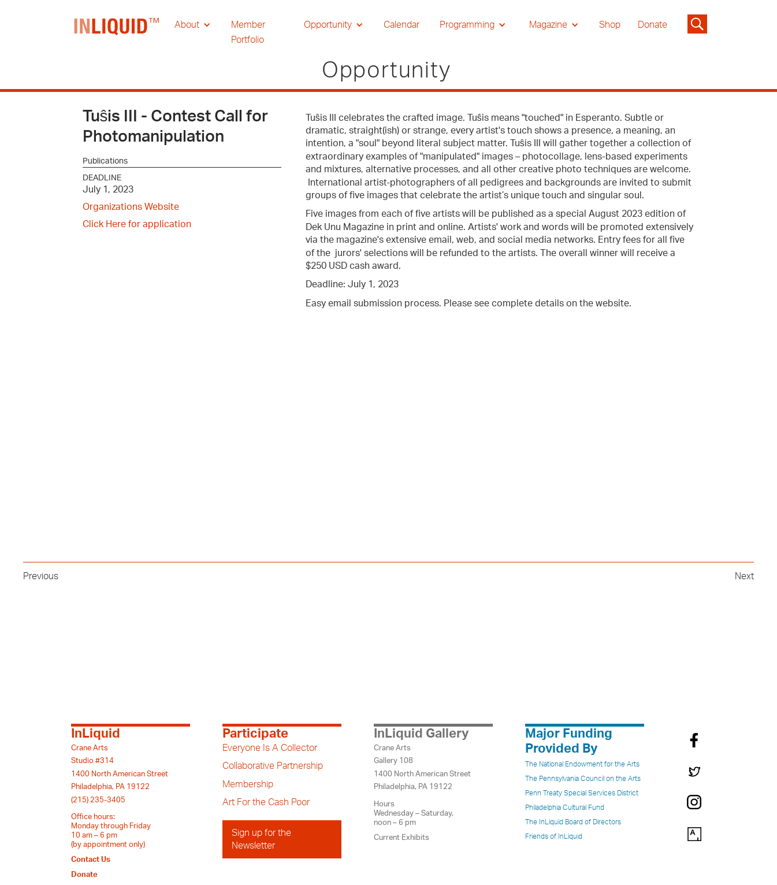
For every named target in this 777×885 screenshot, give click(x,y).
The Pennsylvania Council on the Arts (583, 778)
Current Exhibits (401, 837)
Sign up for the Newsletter (261, 839)
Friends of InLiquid (553, 836)
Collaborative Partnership (272, 766)
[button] (192, 25)
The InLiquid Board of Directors (573, 822)
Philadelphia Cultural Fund (564, 807)
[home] (117, 32)
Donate (652, 24)
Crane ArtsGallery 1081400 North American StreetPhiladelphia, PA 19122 (422, 767)
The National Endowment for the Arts (582, 764)
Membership (247, 784)
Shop (609, 24)
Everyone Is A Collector (269, 748)
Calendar (401, 24)
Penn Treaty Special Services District (581, 793)
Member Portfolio (248, 32)
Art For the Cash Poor (266, 802)
